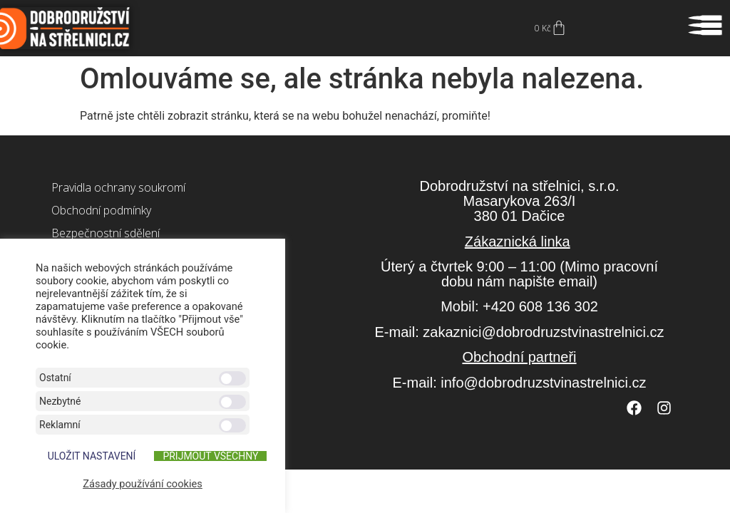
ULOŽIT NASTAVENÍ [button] (92, 456)
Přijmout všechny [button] (210, 456)
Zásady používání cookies (142, 483)
